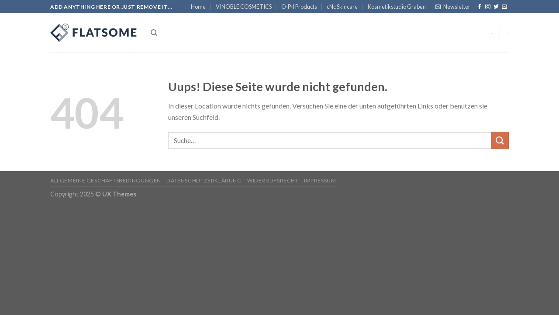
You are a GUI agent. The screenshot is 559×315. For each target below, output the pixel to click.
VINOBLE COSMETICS (244, 6)
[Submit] (500, 140)
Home (198, 6)
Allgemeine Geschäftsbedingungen (105, 180)
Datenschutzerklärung (204, 180)
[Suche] (154, 32)
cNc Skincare (342, 6)
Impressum (320, 180)
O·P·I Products (299, 6)
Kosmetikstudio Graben (397, 6)
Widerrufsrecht (273, 180)
